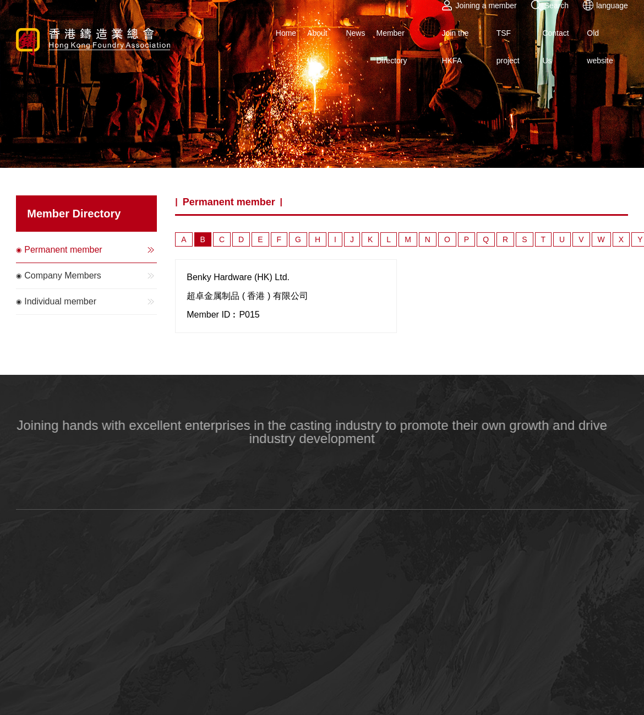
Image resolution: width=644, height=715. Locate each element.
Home (286, 33)
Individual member (90, 301)
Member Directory (391, 47)
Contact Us (555, 47)
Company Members (90, 275)
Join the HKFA (454, 47)
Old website (600, 47)
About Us (317, 47)
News (355, 33)
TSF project (508, 47)
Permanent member (90, 250)
